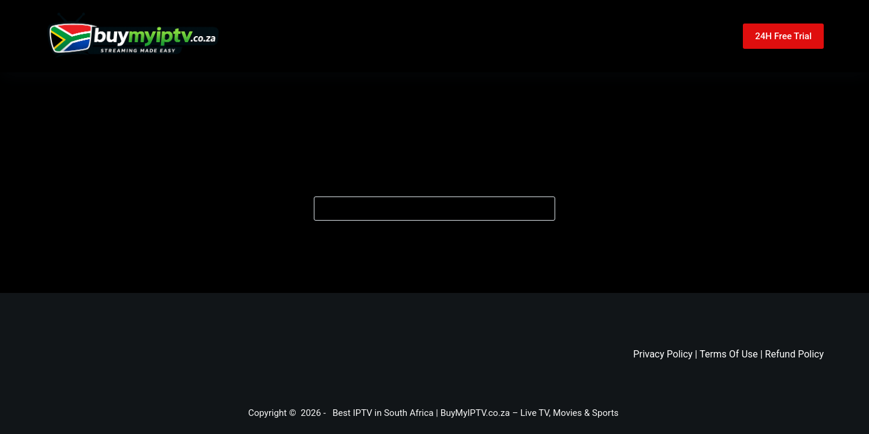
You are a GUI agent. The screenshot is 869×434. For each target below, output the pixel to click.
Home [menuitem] (372, 36)
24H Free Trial (783, 36)
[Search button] (543, 209)
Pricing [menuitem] (444, 36)
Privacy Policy (663, 354)
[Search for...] (434, 209)
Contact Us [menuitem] (528, 36)
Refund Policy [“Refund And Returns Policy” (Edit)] (794, 354)
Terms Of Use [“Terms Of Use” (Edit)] (728, 354)
